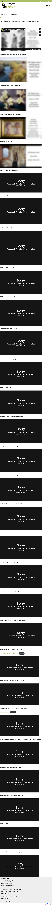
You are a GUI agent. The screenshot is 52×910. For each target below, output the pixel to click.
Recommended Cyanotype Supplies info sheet (9, 653)
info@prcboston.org (9, 885)
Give (40, 1)
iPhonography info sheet (5, 712)
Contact (49, 1)
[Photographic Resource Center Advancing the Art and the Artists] (8, 6)
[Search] (2, 1)
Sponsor (44, 1)
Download (22, 653)
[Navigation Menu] (48, 6)
